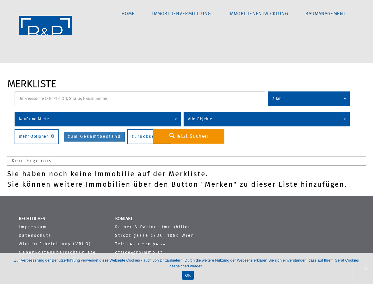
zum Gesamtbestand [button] (94, 137)
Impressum (33, 227)
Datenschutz (35, 235)
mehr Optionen (36, 136)
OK (188, 275)
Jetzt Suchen (188, 136)
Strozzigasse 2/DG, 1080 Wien (154, 235)
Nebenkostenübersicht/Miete (57, 252)
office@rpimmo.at (139, 252)
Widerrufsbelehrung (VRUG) (55, 244)
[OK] (366, 268)
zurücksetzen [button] (149, 137)
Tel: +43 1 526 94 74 (140, 244)
